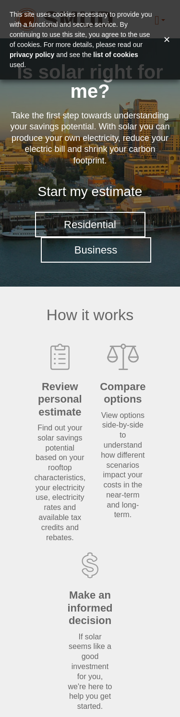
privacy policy (32, 54)
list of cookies (115, 54)
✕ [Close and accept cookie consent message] (166, 40)
